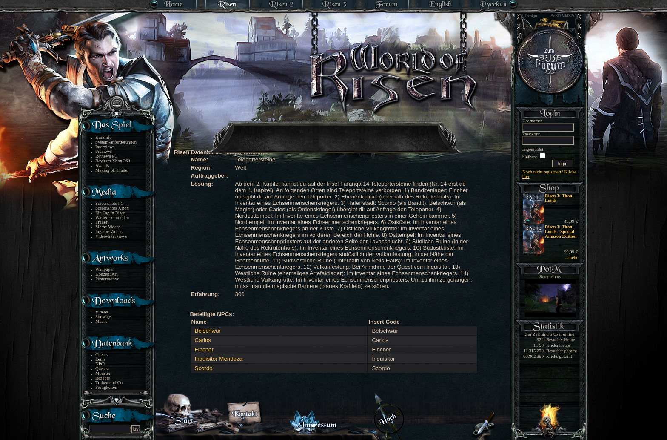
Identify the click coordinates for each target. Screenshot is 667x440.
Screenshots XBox (112, 208)
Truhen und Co (109, 382)
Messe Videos (107, 226)
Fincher (204, 349)
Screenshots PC (109, 203)
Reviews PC (106, 156)
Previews (103, 151)
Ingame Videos (109, 231)
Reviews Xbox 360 (112, 160)
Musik (101, 321)
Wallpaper (104, 269)
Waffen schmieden (112, 217)
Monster (103, 373)
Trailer (101, 222)
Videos (101, 312)
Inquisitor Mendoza (219, 359)
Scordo (204, 368)
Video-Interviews (111, 236)
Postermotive (107, 278)
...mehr (571, 257)
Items (100, 359)
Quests (101, 368)
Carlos (203, 340)
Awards (102, 165)
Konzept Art (106, 274)
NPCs (100, 364)
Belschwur (208, 331)
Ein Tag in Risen (110, 212)
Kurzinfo (103, 137)
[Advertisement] (334, 132)
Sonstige (103, 316)
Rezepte (102, 378)
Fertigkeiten (106, 387)
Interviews (104, 146)
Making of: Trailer (112, 170)
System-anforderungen (116, 142)
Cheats (101, 354)
